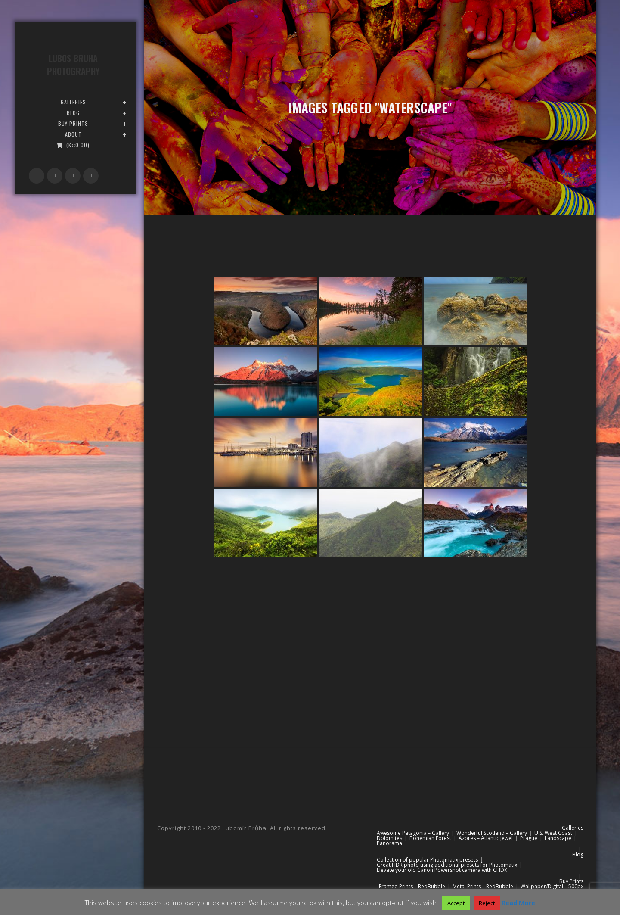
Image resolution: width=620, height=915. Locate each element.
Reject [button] (487, 903)
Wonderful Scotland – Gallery (491, 833)
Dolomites (389, 838)
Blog (577, 854)
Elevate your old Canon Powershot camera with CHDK (442, 870)
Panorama (389, 843)
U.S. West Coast (553, 833)
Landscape (558, 838)
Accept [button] (456, 903)
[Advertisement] (370, 640)
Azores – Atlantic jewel (486, 838)
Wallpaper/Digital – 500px (552, 886)
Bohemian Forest (430, 838)
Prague (528, 838)
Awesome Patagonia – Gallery (413, 833)
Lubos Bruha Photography (73, 65)
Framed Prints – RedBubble (412, 886)
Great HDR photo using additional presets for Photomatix (447, 864)
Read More (518, 902)
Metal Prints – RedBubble (483, 886)
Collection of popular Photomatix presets (427, 859)
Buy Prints (571, 881)
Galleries (572, 827)
